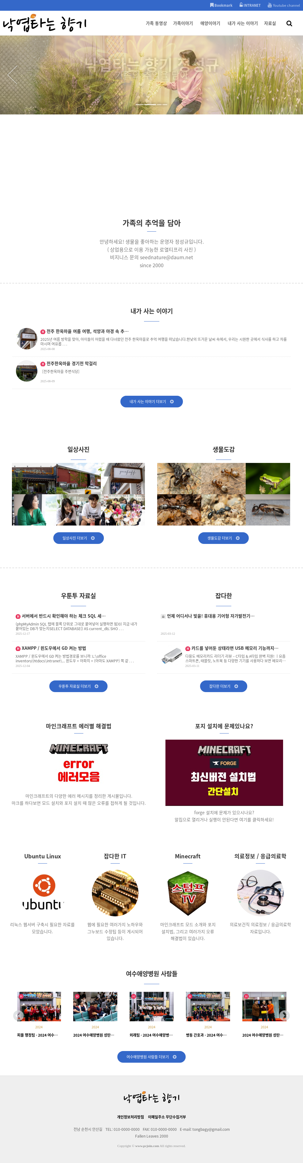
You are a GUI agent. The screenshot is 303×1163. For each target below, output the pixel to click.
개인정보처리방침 (130, 1117)
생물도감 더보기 (223, 538)
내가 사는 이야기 (243, 27)
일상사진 (78, 452)
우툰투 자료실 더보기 (78, 686)
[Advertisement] (151, 170)
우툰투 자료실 (78, 598)
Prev (12, 75)
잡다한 (223, 598)
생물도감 (224, 452)
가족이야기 (183, 27)
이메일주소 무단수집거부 (167, 1117)
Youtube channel (284, 5)
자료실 (270, 27)
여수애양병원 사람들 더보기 (151, 1057)
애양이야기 (210, 27)
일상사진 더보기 (78, 538)
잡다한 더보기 (223, 686)
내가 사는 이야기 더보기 (152, 401)
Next (290, 75)
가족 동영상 (156, 27)
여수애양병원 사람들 (151, 976)
